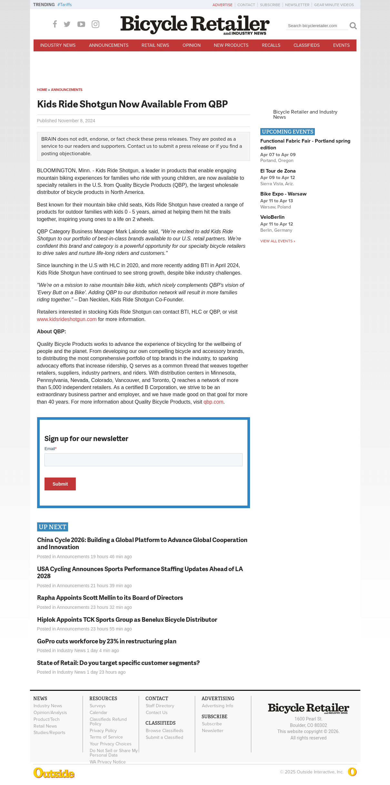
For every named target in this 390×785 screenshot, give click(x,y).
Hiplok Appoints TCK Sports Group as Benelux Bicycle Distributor (127, 619)
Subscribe (270, 5)
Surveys (98, 706)
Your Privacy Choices (111, 744)
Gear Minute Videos (334, 5)
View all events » (277, 241)
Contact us (139, 146)
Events (341, 45)
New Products (231, 45)
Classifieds (307, 45)
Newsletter (297, 5)
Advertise (223, 5)
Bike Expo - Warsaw (283, 194)
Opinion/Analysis (50, 712)
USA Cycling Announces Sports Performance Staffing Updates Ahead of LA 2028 (140, 572)
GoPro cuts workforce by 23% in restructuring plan (106, 641)
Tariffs (66, 4)
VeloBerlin (272, 217)
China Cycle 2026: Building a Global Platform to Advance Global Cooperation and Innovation (142, 543)
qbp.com (213, 402)
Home (42, 90)
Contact (246, 5)
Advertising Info (217, 706)
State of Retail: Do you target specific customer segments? (118, 662)
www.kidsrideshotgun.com (67, 319)
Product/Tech (47, 719)
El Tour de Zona (278, 171)
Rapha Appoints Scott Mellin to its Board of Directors (110, 597)
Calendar (98, 712)
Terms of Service (106, 737)
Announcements (108, 45)
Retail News (155, 45)
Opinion (192, 45)
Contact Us (157, 712)
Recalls (271, 45)
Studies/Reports (49, 732)
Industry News (57, 45)
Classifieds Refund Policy (108, 721)
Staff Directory (160, 706)
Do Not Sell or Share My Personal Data (114, 753)
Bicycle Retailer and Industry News (305, 114)
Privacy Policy (103, 730)
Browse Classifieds (165, 730)
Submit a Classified (164, 737)
